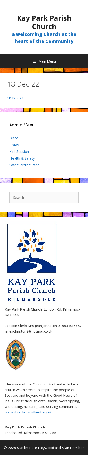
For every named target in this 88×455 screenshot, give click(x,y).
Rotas (14, 144)
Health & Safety (22, 158)
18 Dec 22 (15, 98)
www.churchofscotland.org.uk (28, 412)
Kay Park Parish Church (44, 22)
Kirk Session (19, 151)
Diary (13, 138)
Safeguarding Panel (24, 165)
